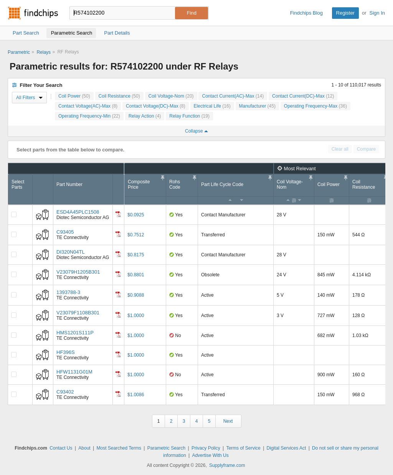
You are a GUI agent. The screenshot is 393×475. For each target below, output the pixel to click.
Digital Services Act (286, 448)
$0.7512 (135, 235)
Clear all (340, 149)
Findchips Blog (306, 13)
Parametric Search (166, 448)
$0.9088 (135, 295)
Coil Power (74, 96)
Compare (366, 149)
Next (228, 421)
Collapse (196, 131)
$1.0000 (135, 315)
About (84, 448)
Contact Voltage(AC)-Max (87, 106)
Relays (43, 52)
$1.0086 (135, 394)
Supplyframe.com (227, 465)
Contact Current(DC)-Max (303, 96)
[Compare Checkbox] (14, 214)
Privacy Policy (206, 448)
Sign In (377, 13)
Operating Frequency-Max (315, 106)
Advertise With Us (210, 455)
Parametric (19, 52)
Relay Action (145, 116)
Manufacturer (257, 106)
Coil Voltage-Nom (171, 96)
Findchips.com (33, 13)
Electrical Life (212, 106)
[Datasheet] (118, 214)
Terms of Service (243, 448)
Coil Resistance (119, 96)
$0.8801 (135, 274)
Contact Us (61, 448)
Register (345, 13)
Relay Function (189, 116)
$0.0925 (135, 215)
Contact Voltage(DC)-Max (155, 106)
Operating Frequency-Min (89, 116)
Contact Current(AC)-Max (233, 96)
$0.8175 (135, 254)
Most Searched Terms (118, 448)
